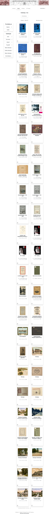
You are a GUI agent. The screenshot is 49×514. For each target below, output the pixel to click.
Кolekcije (13, 8)
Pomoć (27, 512)
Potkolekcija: (24, 16)
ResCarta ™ (17, 512)
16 (30, 508)
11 (25, 508)
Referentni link (39, 20)
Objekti (18, 8)
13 (27, 508)
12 (26, 508)
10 (24, 508)
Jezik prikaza (42, 8)
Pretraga (23, 8)
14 (28, 508)
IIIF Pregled (28, 8)
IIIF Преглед (31, 512)
